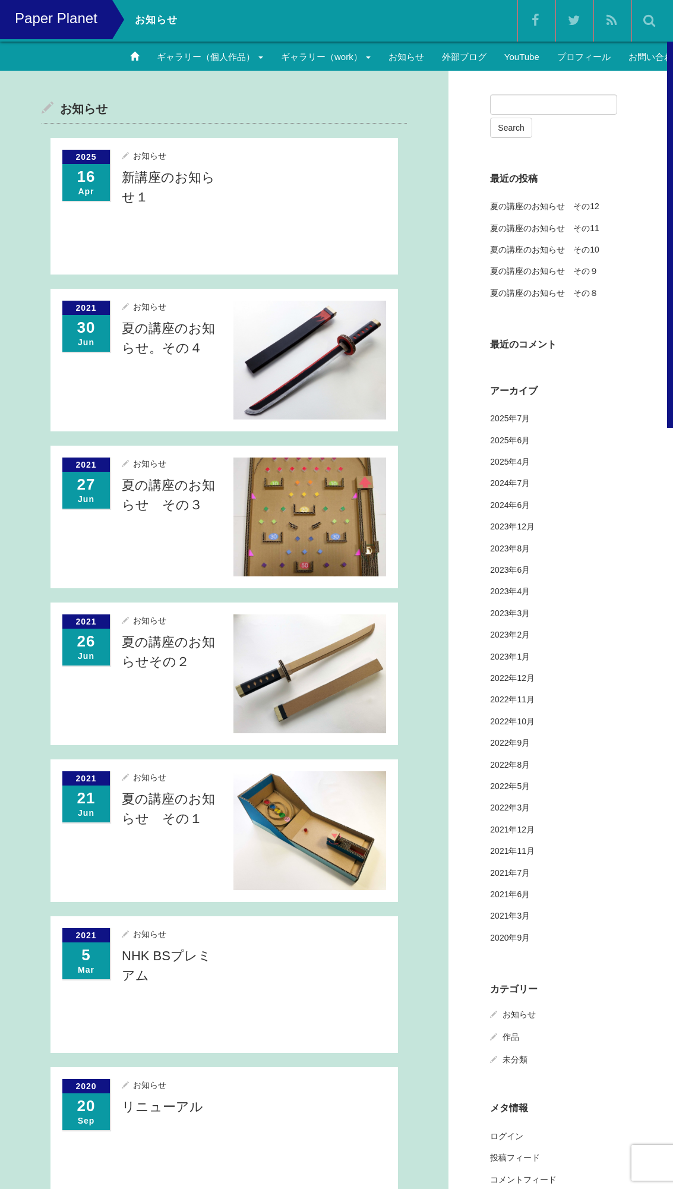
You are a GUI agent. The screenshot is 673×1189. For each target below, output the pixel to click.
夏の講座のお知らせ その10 (544, 249)
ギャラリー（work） (326, 57)
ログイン (506, 1135)
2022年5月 (510, 785)
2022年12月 (512, 677)
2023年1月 (510, 656)
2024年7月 (510, 483)
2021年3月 (510, 915)
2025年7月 (510, 418)
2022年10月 (512, 721)
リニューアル (162, 1106)
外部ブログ (464, 57)
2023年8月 (510, 548)
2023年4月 (510, 591)
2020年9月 (510, 937)
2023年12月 (512, 526)
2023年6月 (510, 569)
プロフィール (584, 57)
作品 (511, 1036)
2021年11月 (512, 851)
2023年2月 (510, 634)
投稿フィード (515, 1157)
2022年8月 (510, 764)
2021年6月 (510, 893)
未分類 (515, 1059)
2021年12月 (512, 829)
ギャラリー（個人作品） (210, 57)
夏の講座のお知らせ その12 (544, 206)
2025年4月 (510, 461)
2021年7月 (510, 872)
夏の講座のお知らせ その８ (544, 292)
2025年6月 (510, 439)
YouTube (521, 57)
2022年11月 (512, 699)
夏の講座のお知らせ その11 (544, 227)
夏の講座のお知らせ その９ (544, 271)
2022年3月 (510, 807)
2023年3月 (510, 612)
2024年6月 (510, 504)
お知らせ (406, 57)
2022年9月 (510, 743)
